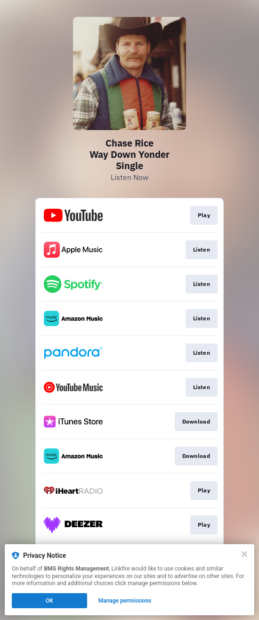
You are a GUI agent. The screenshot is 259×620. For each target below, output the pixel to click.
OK (49, 600)
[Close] (244, 554)
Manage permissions (125, 600)
